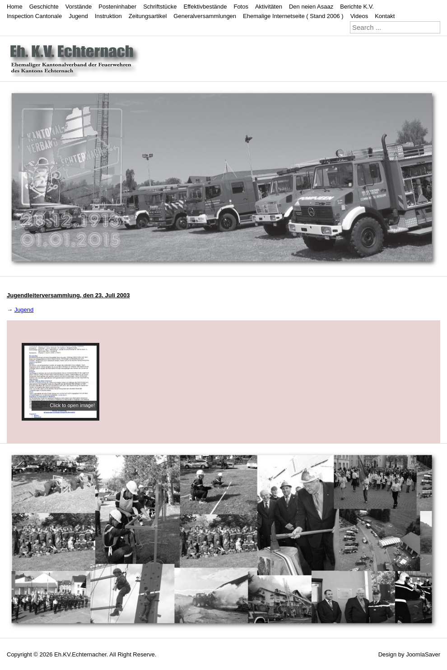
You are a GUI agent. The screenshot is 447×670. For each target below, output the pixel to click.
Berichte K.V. (357, 6)
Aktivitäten (268, 6)
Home (15, 6)
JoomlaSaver (423, 654)
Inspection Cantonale (34, 16)
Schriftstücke (160, 6)
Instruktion (108, 16)
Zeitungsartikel (148, 16)
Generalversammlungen (204, 16)
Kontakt (385, 16)
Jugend (78, 16)
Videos (359, 16)
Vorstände (78, 6)
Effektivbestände (205, 6)
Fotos (240, 6)
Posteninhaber (117, 6)
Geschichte (44, 6)
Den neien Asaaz (311, 6)
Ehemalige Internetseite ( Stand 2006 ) (293, 16)
